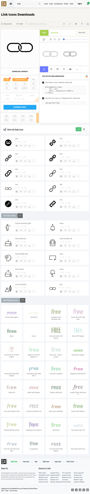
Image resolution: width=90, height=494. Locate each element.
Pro (70, 69)
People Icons (54, 477)
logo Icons (58, 461)
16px (6, 116)
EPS (16, 84)
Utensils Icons (43, 479)
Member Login (78, 479)
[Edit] (20, 145)
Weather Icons (43, 477)
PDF (7, 84)
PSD (33, 84)
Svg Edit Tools (54, 473)
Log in (80, 4)
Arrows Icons (78, 475)
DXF (7, 88)
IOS (33, 88)
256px (6, 120)
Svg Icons (4, 4)
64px (22, 116)
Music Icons (70, 461)
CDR (24, 84)
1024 (22, 120)
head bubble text (21, 254)
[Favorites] (25, 145)
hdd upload (19, 269)
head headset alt (66, 239)
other (21, 24)
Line (15, 88)
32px (14, 116)
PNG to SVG (42, 473)
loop (61, 254)
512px (15, 120)
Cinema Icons (78, 477)
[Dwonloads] (29, 145)
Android (24, 88)
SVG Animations (20, 79)
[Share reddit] (70, 24)
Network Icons (66, 477)
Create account (43, 482)
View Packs (81, 32)
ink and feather (21, 285)
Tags (36, 461)
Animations (58, 4)
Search (39, 4)
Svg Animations (55, 475)
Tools (72, 4)
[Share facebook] (65, 24)
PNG (33, 79)
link (16, 139)
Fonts (46, 4)
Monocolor (8, 24)
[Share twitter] (76, 24)
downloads (20, 107)
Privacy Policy (66, 482)
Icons (51, 4)
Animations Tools (44, 475)
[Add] (16, 145)
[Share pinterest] (82, 24)
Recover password (56, 482)
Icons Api (65, 479)
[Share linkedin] (87, 24)
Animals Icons (66, 475)
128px (31, 116)
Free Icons (26, 461)
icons (19, 4)
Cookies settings (79, 482)
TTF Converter (66, 473)
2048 (31, 120)
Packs (66, 4)
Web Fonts (14, 461)
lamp (61, 223)
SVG (7, 79)
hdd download (20, 239)
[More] (33, 145)
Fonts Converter (79, 473)
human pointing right (23, 223)
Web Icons (46, 461)
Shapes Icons (54, 479)
